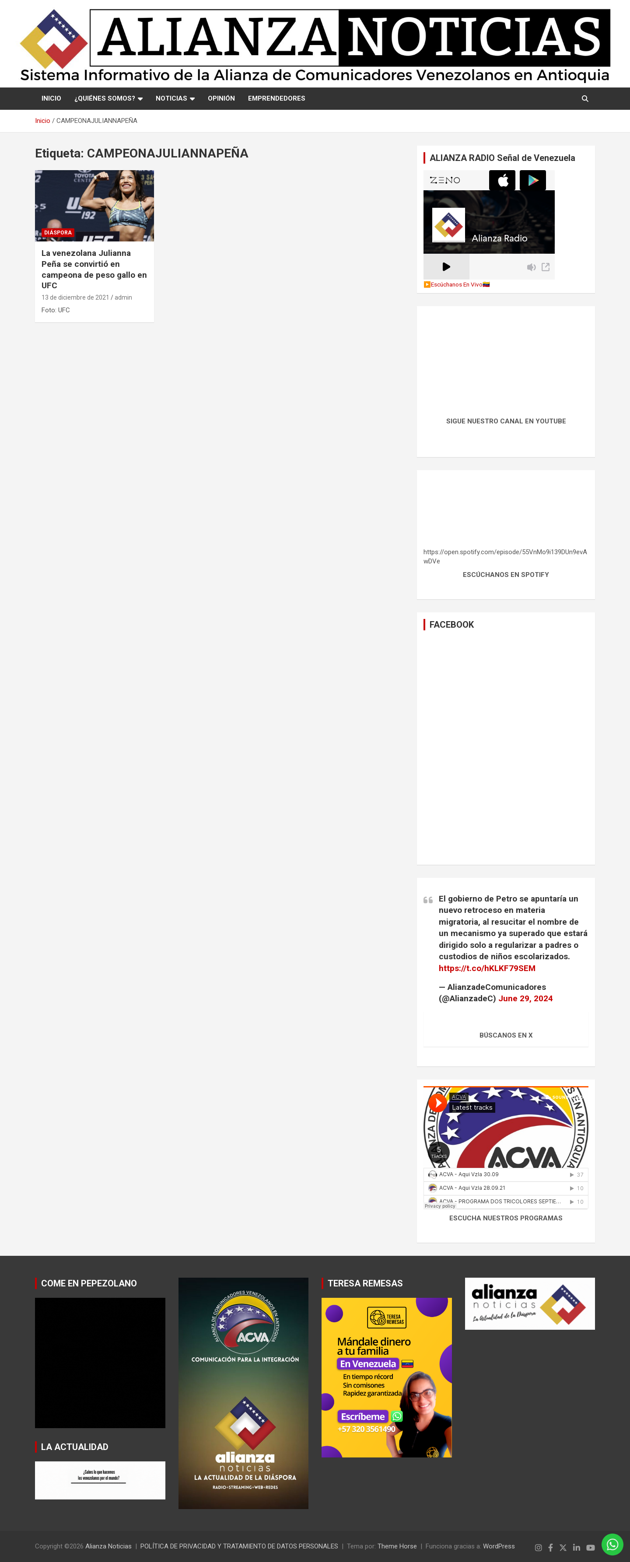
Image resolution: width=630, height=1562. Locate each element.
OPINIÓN (221, 98)
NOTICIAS (171, 98)
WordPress (499, 1546)
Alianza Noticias (108, 1546)
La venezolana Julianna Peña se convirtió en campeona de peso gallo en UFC (94, 269)
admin (123, 297)
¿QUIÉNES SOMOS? (104, 98)
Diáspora (58, 233)
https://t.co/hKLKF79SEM (487, 968)
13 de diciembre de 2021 (75, 297)
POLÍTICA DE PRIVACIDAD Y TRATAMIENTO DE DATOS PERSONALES (239, 1546)
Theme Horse (397, 1546)
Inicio (51, 98)
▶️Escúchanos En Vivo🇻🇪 (457, 284)
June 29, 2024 (525, 998)
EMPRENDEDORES (276, 98)
